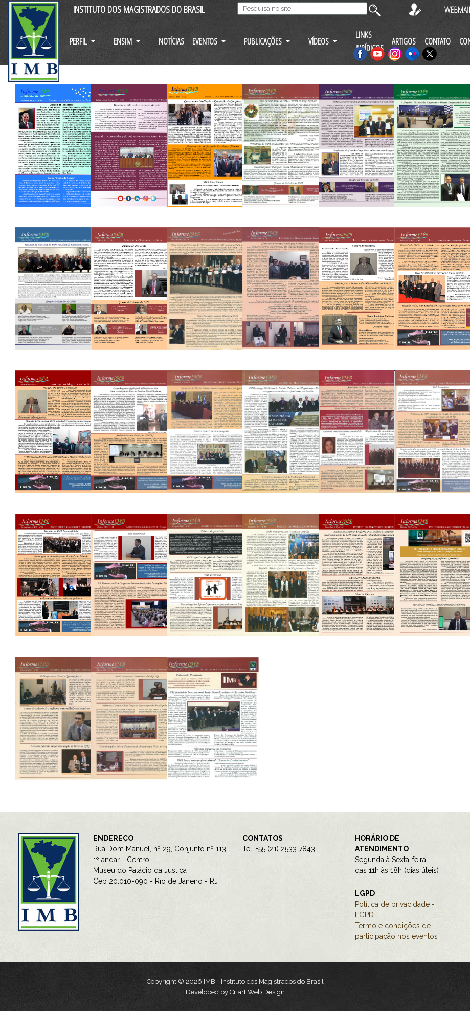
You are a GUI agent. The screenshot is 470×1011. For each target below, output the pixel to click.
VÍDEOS (318, 41)
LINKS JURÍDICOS (369, 41)
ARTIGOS (404, 41)
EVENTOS (204, 41)
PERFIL (78, 41)
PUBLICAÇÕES (263, 41)
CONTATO (437, 41)
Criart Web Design (257, 992)
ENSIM (123, 41)
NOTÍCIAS (171, 41)
